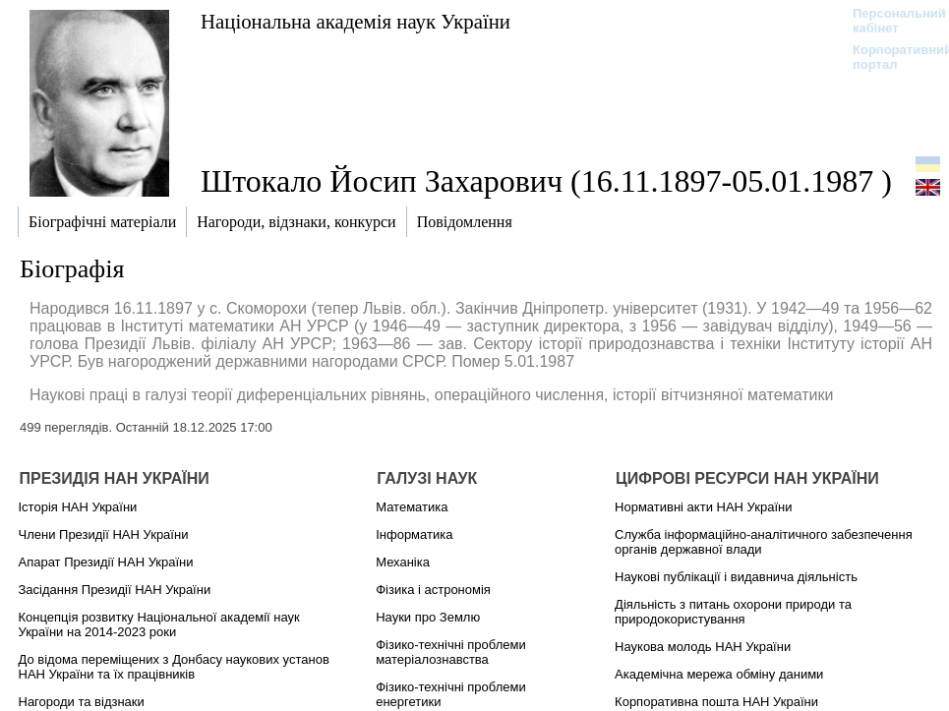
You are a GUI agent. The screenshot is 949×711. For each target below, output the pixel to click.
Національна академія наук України (355, 21)
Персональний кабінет (889, 20)
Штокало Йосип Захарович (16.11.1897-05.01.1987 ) (546, 181)
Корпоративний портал (889, 57)
